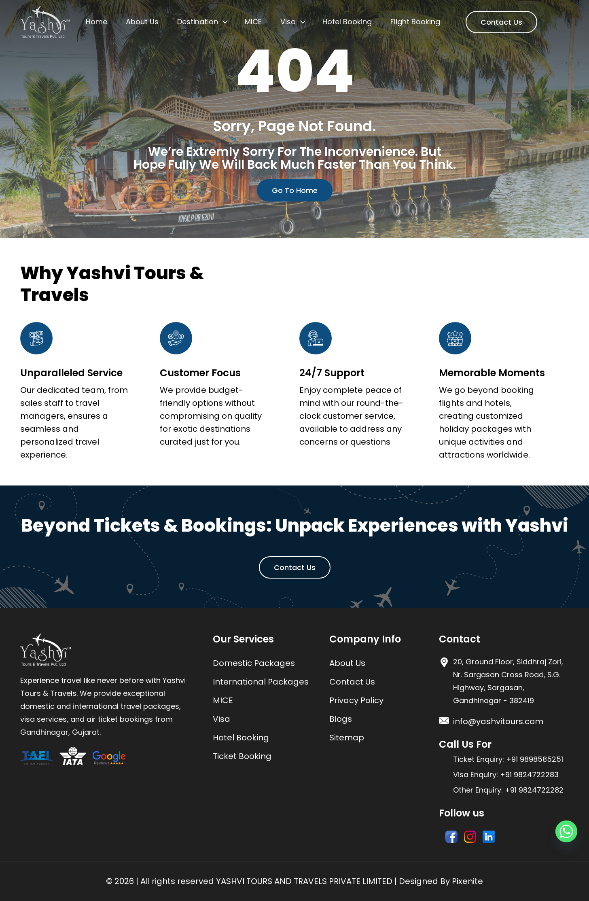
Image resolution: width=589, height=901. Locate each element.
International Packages (261, 681)
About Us (142, 22)
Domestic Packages (254, 663)
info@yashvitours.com (498, 721)
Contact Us (501, 22)
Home (96, 22)
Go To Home (295, 190)
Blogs (340, 719)
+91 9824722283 (529, 775)
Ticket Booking (242, 756)
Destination (197, 22)
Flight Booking (415, 22)
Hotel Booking (347, 22)
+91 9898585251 (534, 759)
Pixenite (467, 881)
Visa (288, 22)
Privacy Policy (356, 700)
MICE (253, 22)
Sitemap (346, 737)
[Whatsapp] (566, 831)
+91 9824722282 (534, 790)
